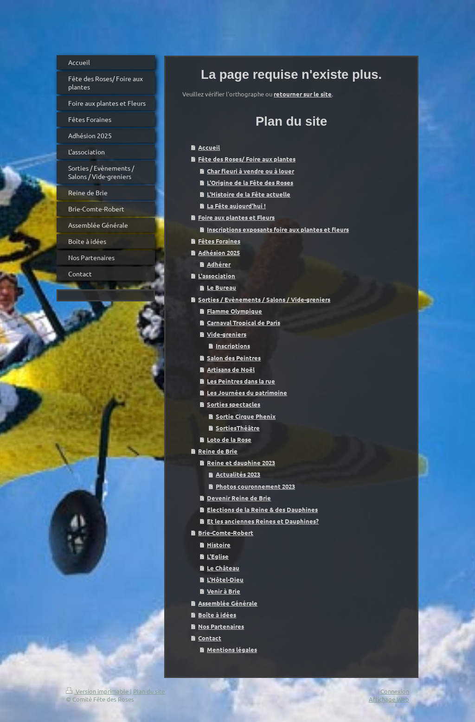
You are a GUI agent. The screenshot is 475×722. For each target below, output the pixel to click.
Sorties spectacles (233, 404)
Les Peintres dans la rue (241, 381)
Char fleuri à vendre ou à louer (250, 171)
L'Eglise (218, 556)
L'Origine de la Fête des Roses (250, 182)
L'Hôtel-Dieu (225, 579)
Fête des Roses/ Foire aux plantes (246, 159)
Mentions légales (232, 649)
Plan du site (149, 691)
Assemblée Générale (227, 603)
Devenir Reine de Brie (239, 498)
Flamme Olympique (234, 311)
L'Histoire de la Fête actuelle (248, 194)
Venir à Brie (223, 591)
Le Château (223, 568)
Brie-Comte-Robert (225, 533)
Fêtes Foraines (219, 241)
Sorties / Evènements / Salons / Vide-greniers (264, 299)
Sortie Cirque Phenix (246, 416)
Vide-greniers (226, 334)
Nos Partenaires (221, 626)
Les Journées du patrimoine (247, 392)
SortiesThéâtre (238, 428)
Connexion (394, 691)
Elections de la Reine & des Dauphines (262, 509)
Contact (209, 638)
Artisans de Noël (231, 369)
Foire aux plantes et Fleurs (236, 217)
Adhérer (219, 264)
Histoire (219, 545)
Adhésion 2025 (219, 252)
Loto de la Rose (229, 439)
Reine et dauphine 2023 (241, 462)
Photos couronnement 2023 (255, 486)
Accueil (209, 147)
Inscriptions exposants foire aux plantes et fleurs (278, 229)
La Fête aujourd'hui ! (236, 206)
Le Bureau (221, 287)
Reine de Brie (218, 451)
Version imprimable (98, 691)
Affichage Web (389, 699)
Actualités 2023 (238, 474)
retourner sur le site (303, 94)
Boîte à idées (217, 615)
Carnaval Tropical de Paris (243, 322)
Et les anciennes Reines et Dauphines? (263, 521)
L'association (216, 276)
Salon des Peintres (234, 358)
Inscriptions (233, 346)
